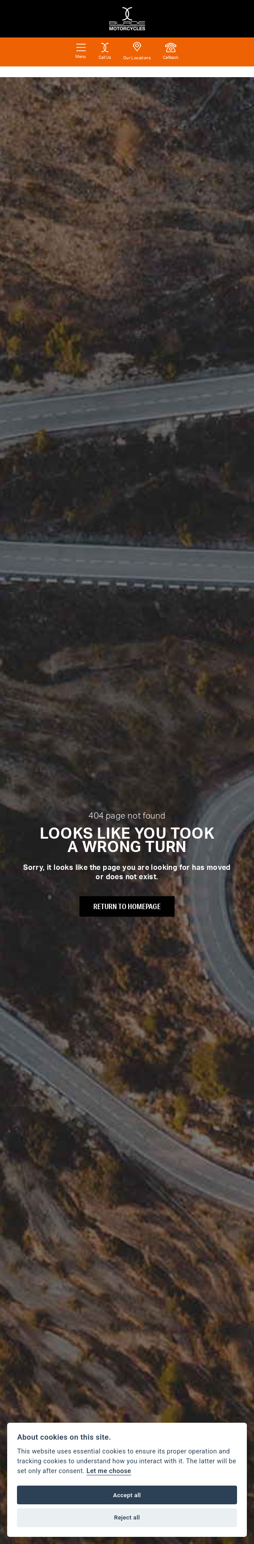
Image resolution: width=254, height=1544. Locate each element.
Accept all (127, 1495)
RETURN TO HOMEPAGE (127, 906)
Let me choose (109, 1471)
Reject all (127, 1517)
